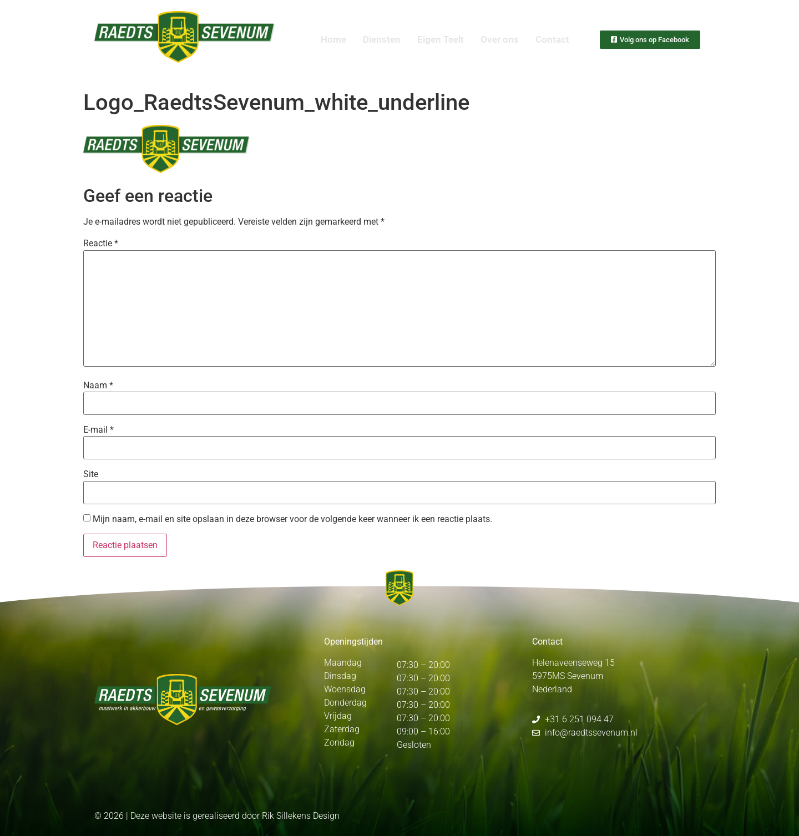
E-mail (98, 429)
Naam (98, 385)
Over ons (500, 39)
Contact (552, 39)
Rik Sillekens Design (301, 815)
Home (333, 39)
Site (90, 474)
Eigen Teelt (440, 39)
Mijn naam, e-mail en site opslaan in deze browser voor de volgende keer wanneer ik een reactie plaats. (292, 519)
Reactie (100, 243)
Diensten (382, 39)
